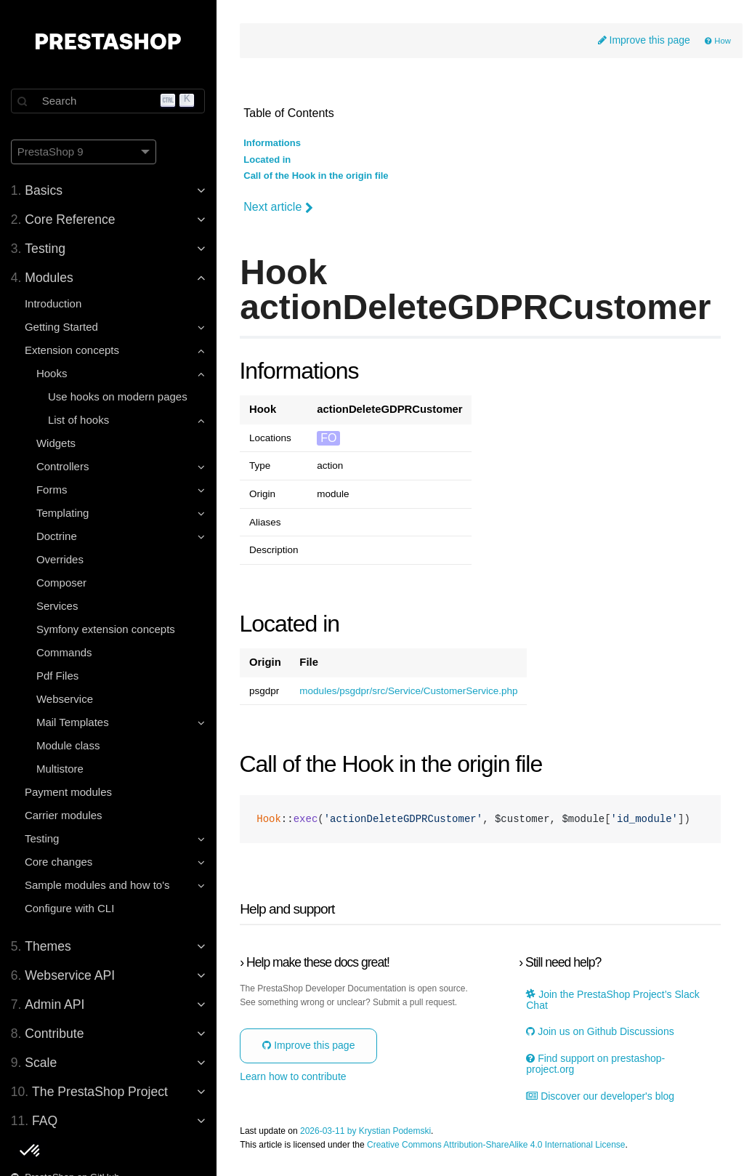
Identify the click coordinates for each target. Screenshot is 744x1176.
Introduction (53, 303)
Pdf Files (58, 675)
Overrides (60, 559)
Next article (280, 207)
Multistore (60, 768)
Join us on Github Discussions (600, 1032)
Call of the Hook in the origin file (317, 176)
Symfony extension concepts (106, 629)
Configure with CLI (70, 908)
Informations (273, 144)
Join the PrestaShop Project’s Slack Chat (613, 1000)
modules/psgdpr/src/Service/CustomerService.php (410, 691)
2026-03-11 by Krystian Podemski (367, 1131)
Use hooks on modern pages (118, 396)
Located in (268, 160)
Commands (65, 652)
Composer (62, 582)
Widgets (56, 443)
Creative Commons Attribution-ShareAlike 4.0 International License (497, 1145)
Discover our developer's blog (601, 1096)
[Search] (109, 101)
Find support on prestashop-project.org (596, 1064)
